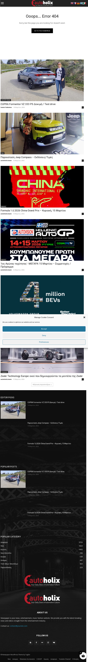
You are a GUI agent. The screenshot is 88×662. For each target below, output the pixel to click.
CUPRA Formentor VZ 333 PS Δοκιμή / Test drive (28, 104)
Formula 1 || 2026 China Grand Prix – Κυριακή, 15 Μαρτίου (33, 210)
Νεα (2, 153)
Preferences (44, 342)
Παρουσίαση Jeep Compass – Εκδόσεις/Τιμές (27, 157)
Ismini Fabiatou (6, 107)
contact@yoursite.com (18, 626)
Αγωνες (3, 206)
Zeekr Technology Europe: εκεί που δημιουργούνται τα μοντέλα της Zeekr (42, 376)
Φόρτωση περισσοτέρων (42, 384)
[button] (84, 317)
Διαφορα (4, 372)
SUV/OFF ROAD (5, 100)
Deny (44, 335)
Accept (44, 329)
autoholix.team (6, 160)
